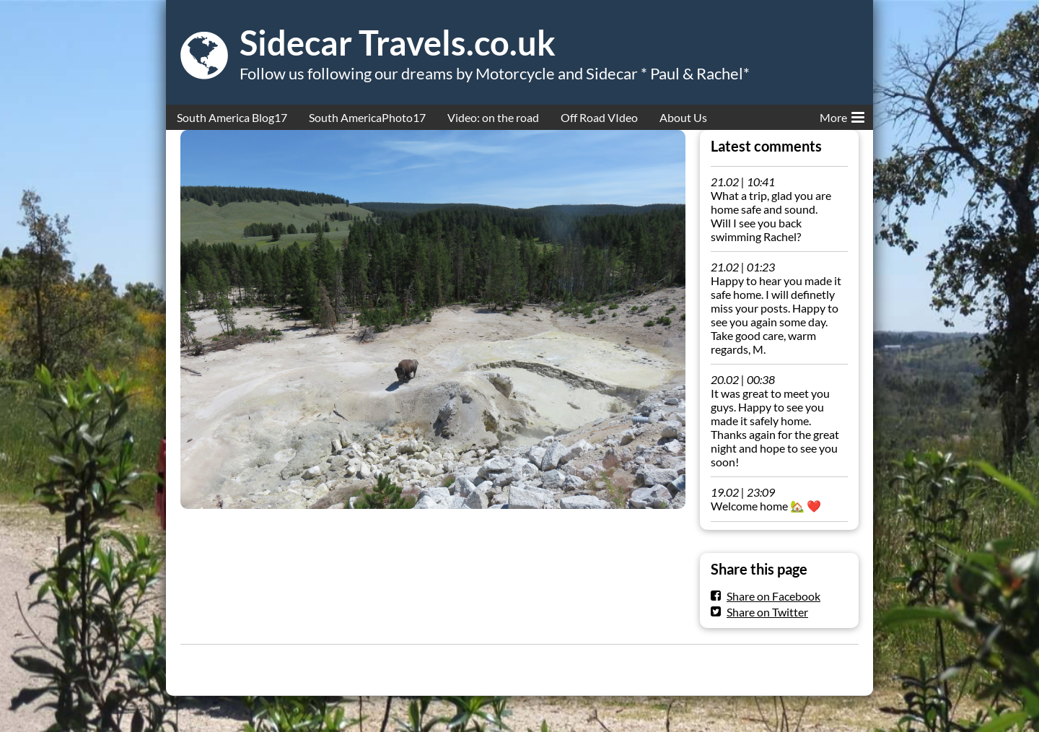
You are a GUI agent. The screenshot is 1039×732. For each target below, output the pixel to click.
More (842, 115)
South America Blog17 (232, 117)
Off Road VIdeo (599, 117)
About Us (683, 117)
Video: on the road (493, 117)
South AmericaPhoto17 (367, 117)
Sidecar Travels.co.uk (398, 42)
